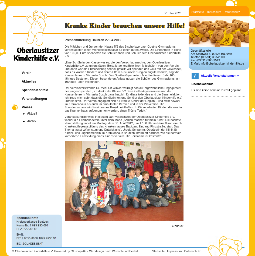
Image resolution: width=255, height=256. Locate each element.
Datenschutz (231, 11)
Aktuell (32, 113)
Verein (27, 73)
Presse (27, 107)
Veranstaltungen (34, 99)
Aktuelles (29, 81)
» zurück (177, 225)
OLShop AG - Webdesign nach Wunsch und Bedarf (104, 251)
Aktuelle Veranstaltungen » (220, 75)
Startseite (198, 11)
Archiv (31, 121)
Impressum (213, 11)
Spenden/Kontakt (35, 90)
